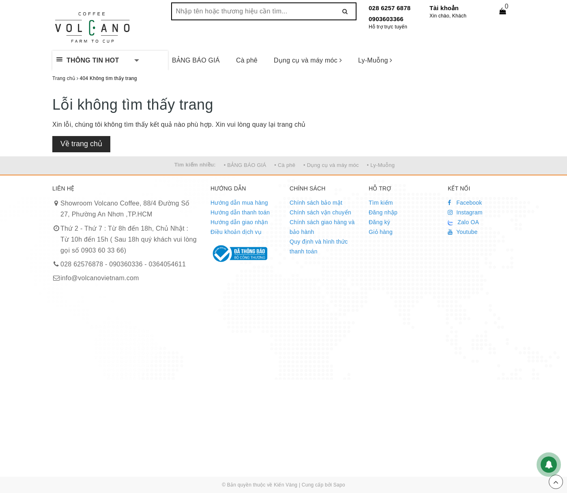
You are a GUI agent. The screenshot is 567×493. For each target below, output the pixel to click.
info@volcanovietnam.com (99, 278)
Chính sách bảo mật (316, 202)
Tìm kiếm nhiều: (195, 165)
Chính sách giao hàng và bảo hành (322, 227)
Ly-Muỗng (375, 60)
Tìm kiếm (381, 202)
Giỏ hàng (381, 232)
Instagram (465, 212)
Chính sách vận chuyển (320, 212)
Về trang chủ (81, 144)
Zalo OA (463, 222)
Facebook (465, 202)
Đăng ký (379, 222)
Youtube (463, 232)
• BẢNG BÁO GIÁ (245, 165)
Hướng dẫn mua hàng (239, 202)
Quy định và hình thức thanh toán (319, 246)
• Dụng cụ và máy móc (331, 165)
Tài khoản (444, 7)
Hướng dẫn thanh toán (240, 212)
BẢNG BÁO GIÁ (196, 60)
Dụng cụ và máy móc (308, 60)
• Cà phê (284, 165)
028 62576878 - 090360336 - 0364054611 (123, 264)
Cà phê (247, 60)
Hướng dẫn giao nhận (239, 222)
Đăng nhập (383, 212)
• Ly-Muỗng (381, 165)
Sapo (339, 485)
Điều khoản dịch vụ (236, 232)
